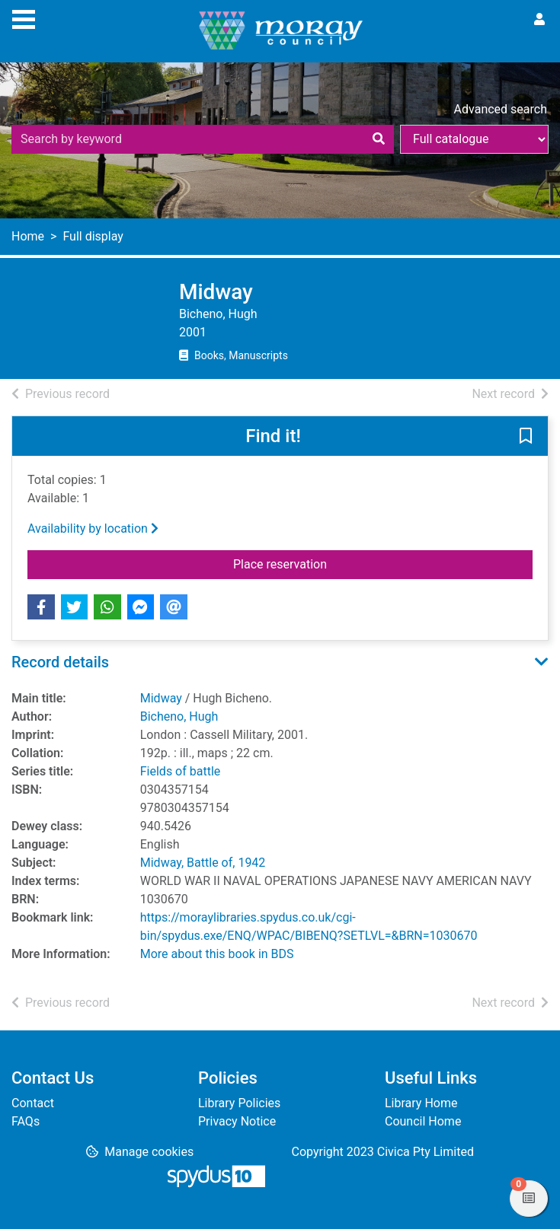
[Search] (378, 139)
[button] (526, 437)
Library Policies (239, 1103)
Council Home (423, 1121)
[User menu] (539, 19)
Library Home (421, 1103)
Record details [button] (60, 662)
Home (27, 236)
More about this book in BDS (217, 954)
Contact (32, 1103)
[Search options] (474, 139)
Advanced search (500, 109)
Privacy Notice (237, 1121)
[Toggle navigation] (23, 17)
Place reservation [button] (309, 563)
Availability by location (92, 528)
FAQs (25, 1121)
